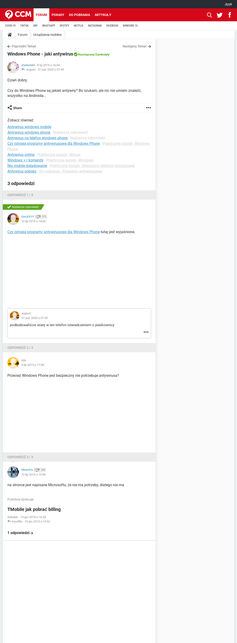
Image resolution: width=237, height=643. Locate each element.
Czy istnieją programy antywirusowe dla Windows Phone (53, 143)
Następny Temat (135, 46)
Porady (58, 15)
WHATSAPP (48, 25)
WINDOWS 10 (130, 25)
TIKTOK (24, 25)
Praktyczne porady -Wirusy (59, 154)
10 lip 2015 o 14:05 (33, 221)
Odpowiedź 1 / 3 (20, 195)
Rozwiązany (86, 54)
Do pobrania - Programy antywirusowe (70, 171)
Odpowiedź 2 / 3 (20, 347)
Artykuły (103, 15)
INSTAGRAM (95, 25)
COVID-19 (10, 25)
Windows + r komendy (25, 160)
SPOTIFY (64, 25)
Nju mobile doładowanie (27, 166)
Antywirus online (20, 154)
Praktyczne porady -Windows (70, 160)
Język (228, 4)
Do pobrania (79, 15)
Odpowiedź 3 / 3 (20, 457)
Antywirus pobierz (22, 171)
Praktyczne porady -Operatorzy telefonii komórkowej (92, 166)
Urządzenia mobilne (47, 35)
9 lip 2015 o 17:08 (32, 365)
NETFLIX (78, 25)
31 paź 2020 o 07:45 (51, 69)
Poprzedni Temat (24, 46)
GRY (35, 25)
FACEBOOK (112, 25)
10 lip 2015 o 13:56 (33, 474)
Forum (41, 15)
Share (17, 108)
